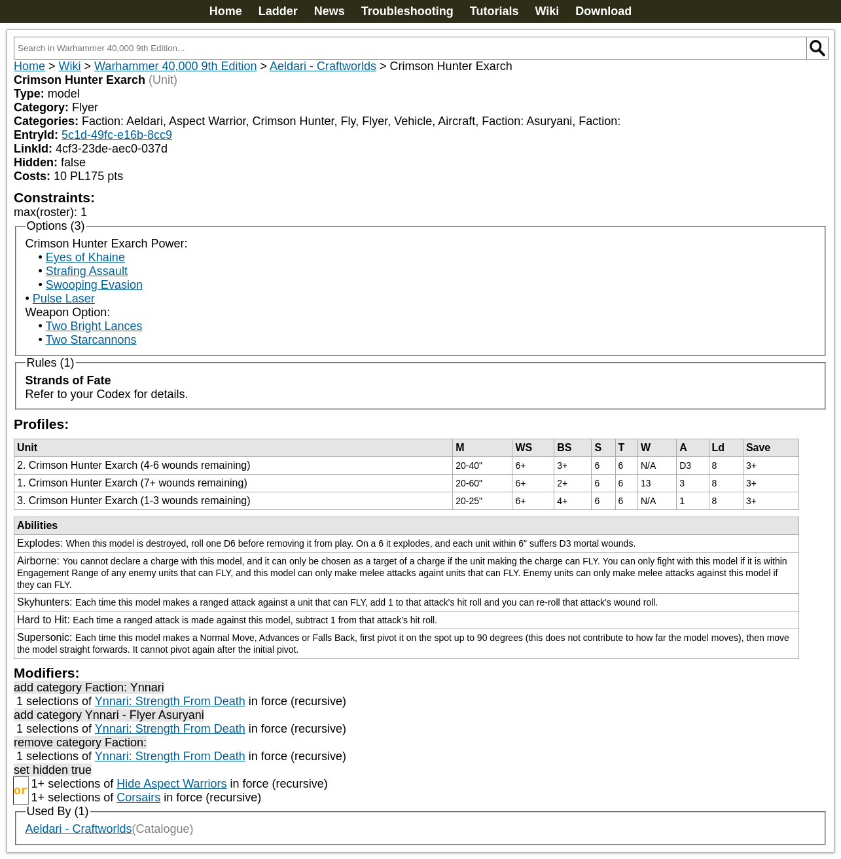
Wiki (547, 11)
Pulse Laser (64, 298)
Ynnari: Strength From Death (170, 701)
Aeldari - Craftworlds (323, 66)
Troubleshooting (407, 11)
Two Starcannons (90, 339)
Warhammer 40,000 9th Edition (175, 66)
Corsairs (138, 797)
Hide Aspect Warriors (171, 783)
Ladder (278, 11)
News (329, 11)
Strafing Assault (87, 271)
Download (603, 11)
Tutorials (494, 11)
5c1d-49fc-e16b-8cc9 (117, 134)
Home (225, 11)
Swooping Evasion (94, 284)
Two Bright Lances (93, 326)
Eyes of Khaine (85, 257)
